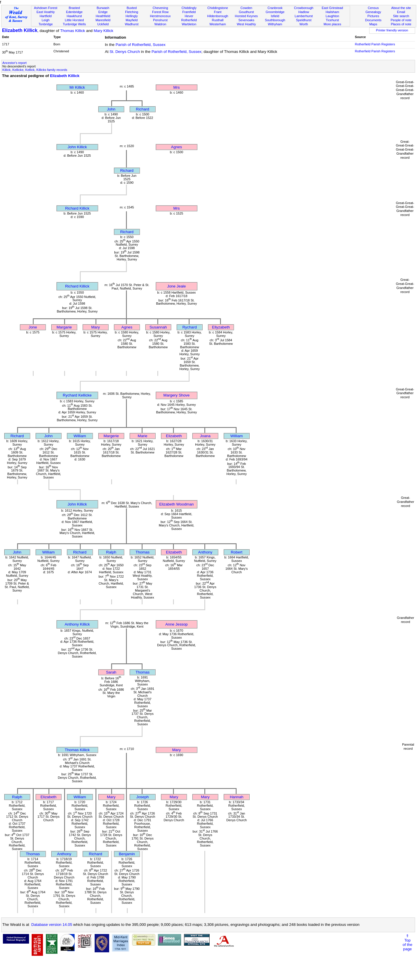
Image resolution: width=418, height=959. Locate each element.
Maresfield (103, 20)
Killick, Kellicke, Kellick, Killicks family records (34, 70)
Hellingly (132, 16)
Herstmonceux (160, 16)
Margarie (64, 327)
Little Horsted (74, 20)
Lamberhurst (304, 16)
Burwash (103, 8)
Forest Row (160, 12)
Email (401, 12)
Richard (142, 109)
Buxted (132, 8)
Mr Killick (77, 87)
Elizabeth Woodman (176, 504)
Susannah (158, 327)
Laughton (332, 16)
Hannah (237, 797)
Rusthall (218, 20)
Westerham (218, 24)
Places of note (401, 24)
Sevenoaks (246, 20)
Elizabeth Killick (19, 30)
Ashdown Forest (45, 8)
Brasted (74, 8)
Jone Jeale (176, 286)
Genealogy (373, 12)
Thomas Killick (72, 30)
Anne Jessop (176, 624)
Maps (373, 24)
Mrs (176, 87)
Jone (33, 327)
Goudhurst (246, 12)
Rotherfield (189, 20)
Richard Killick (77, 208)
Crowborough (304, 8)
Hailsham (332, 12)
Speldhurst (303, 20)
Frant (217, 12)
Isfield (275, 16)
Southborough (275, 20)
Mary (95, 327)
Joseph (142, 797)
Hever (189, 16)
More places (332, 24)
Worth (303, 24)
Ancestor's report (14, 63)
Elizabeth (174, 436)
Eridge (103, 12)
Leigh (46, 20)
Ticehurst (332, 20)
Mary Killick (103, 30)
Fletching (131, 12)
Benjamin (127, 854)
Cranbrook (274, 8)
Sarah (111, 672)
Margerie (111, 436)
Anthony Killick (77, 624)
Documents (373, 20)
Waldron (160, 24)
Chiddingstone (217, 8)
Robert (236, 552)
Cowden (246, 8)
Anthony (205, 552)
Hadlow (303, 12)
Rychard (189, 327)
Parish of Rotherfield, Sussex (140, 44)
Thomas (142, 552)
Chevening (160, 8)
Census (373, 8)
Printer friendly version (392, 30)
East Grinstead (332, 8)
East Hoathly (46, 12)
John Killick (77, 147)
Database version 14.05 (51, 924)
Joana (205, 436)
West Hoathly (246, 24)
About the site (401, 8)
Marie (142, 436)
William (80, 436)
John (111, 109)
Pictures (373, 16)
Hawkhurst (74, 16)
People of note (401, 20)
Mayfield (132, 20)
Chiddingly (189, 8)
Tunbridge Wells (74, 24)
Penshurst (160, 20)
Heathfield (103, 16)
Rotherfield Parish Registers (375, 44)
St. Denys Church (124, 51)
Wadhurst (131, 24)
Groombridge (275, 12)
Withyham (275, 24)
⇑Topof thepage (407, 942)
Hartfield (45, 16)
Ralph (111, 552)
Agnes (176, 147)
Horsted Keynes (246, 16)
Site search (401, 16)
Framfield (189, 12)
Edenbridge (74, 12)
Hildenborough (217, 16)
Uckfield (103, 24)
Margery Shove (176, 395)
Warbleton (189, 24)
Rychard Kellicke (77, 395)
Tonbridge (46, 24)
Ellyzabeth (221, 327)
